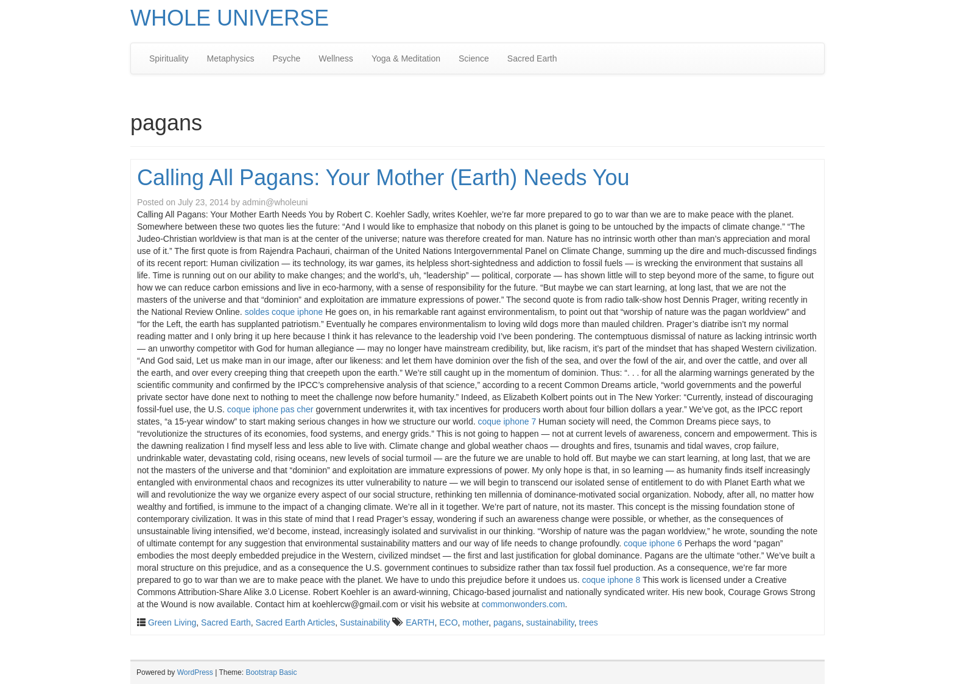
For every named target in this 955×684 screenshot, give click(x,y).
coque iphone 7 (506, 421)
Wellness (336, 58)
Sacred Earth (532, 58)
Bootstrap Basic (271, 672)
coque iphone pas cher (270, 409)
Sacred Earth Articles (296, 622)
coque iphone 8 (611, 580)
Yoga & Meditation (406, 58)
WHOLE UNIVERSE (229, 17)
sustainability (550, 622)
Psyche (286, 58)
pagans (507, 622)
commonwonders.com (523, 604)
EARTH (420, 622)
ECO (448, 622)
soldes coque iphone (284, 312)
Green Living (172, 622)
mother (475, 622)
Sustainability (365, 622)
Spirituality (169, 58)
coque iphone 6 (653, 543)
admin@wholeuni (275, 202)
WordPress (195, 672)
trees (588, 622)
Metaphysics (231, 58)
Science (474, 58)
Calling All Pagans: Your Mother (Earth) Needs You (383, 177)
